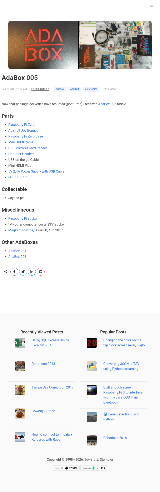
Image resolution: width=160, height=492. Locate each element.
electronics (91, 89)
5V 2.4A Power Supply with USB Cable (36, 171)
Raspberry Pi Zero (21, 125)
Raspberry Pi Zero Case (25, 136)
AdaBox (104, 104)
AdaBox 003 (17, 257)
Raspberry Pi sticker (23, 219)
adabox (60, 89)
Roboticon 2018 (115, 438)
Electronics (40, 89)
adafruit (74, 89)
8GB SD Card (17, 177)
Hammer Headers (21, 154)
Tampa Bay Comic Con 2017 (53, 387)
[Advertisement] (80, 299)
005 (113, 104)
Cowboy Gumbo (43, 411)
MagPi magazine (20, 230)
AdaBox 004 (17, 251)
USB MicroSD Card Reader (27, 148)
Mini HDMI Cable (20, 142)
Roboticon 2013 (43, 364)
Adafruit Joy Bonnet (23, 130)
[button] (151, 5)
